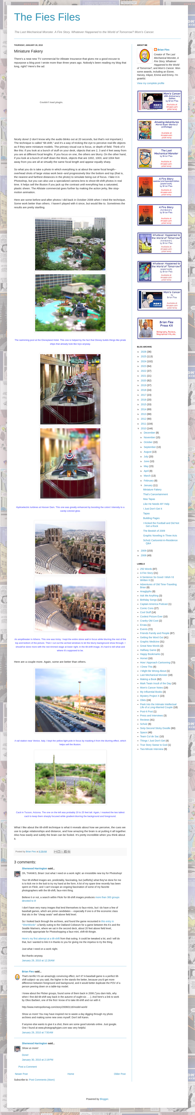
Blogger (104, 1099)
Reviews (145, 719)
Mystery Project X (150, 695)
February (149, 480)
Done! (25, 1055)
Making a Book (148, 679)
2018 (144, 390)
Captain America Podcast (154, 604)
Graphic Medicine (149, 641)
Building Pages (151, 518)
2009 (144, 550)
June (147, 461)
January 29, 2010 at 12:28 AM (38, 960)
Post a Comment (27, 1066)
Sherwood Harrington (34, 868)
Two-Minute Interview (151, 749)
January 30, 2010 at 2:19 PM (37, 1059)
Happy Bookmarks (150, 654)
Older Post (120, 1074)
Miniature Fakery (152, 489)
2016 (144, 399)
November (150, 437)
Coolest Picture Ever (151, 616)
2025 (144, 356)
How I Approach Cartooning (155, 662)
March (147, 475)
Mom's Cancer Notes (151, 687)
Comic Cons (147, 608)
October (148, 442)
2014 (144, 409)
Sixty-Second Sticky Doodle (155, 728)
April (146, 471)
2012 (144, 418)
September (150, 447)
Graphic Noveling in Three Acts (160, 535)
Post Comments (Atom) (42, 1079)
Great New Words (150, 645)
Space (143, 732)
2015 (144, 404)
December (150, 432)
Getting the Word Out (151, 637)
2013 (144, 414)
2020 (144, 380)
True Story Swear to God (153, 744)
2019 (144, 385)
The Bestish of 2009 (154, 530)
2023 (144, 366)
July (146, 456)
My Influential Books (151, 691)
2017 (144, 394)
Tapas (146, 513)
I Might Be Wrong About (153, 671)
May (146, 466)
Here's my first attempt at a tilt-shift (41, 938)
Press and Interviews (151, 715)
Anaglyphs (146, 591)
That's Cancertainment (155, 494)
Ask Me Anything (149, 595)
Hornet (144, 658)
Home (70, 1074)
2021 (144, 375)
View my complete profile (150, 83)
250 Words (146, 569)
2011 (144, 423)
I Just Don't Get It (152, 508)
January (148, 485)
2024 (144, 361)
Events (144, 629)
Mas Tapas (149, 499)
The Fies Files (47, 17)
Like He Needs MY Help (156, 504)
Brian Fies (31, 851)
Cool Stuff (145, 612)
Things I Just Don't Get (152, 740)
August (148, 451)
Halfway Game (148, 650)
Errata (143, 625)
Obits (143, 700)
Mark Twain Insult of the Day (155, 683)
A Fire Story (146, 573)
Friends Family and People (155, 633)
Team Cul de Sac (149, 736)
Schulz (144, 724)
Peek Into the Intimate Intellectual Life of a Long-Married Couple (158, 706)
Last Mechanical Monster (154, 675)
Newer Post (21, 1074)
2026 (144, 351)
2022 (144, 370)
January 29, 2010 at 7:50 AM (37, 1032)
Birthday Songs (148, 599)
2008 (144, 555)
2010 (144, 428)
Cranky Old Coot (149, 620)
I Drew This (146, 666)
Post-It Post (146, 711)
